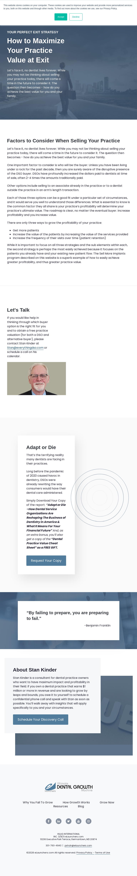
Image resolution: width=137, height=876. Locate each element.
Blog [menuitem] (81, 806)
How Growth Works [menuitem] (76, 802)
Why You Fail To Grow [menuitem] (38, 802)
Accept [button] (61, 17)
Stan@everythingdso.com (25, 348)
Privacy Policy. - (85, 852)
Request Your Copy (46, 560)
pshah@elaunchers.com (78, 845)
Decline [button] (75, 17)
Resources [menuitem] (60, 806)
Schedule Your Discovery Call (41, 719)
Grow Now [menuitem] (107, 802)
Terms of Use (102, 852)
